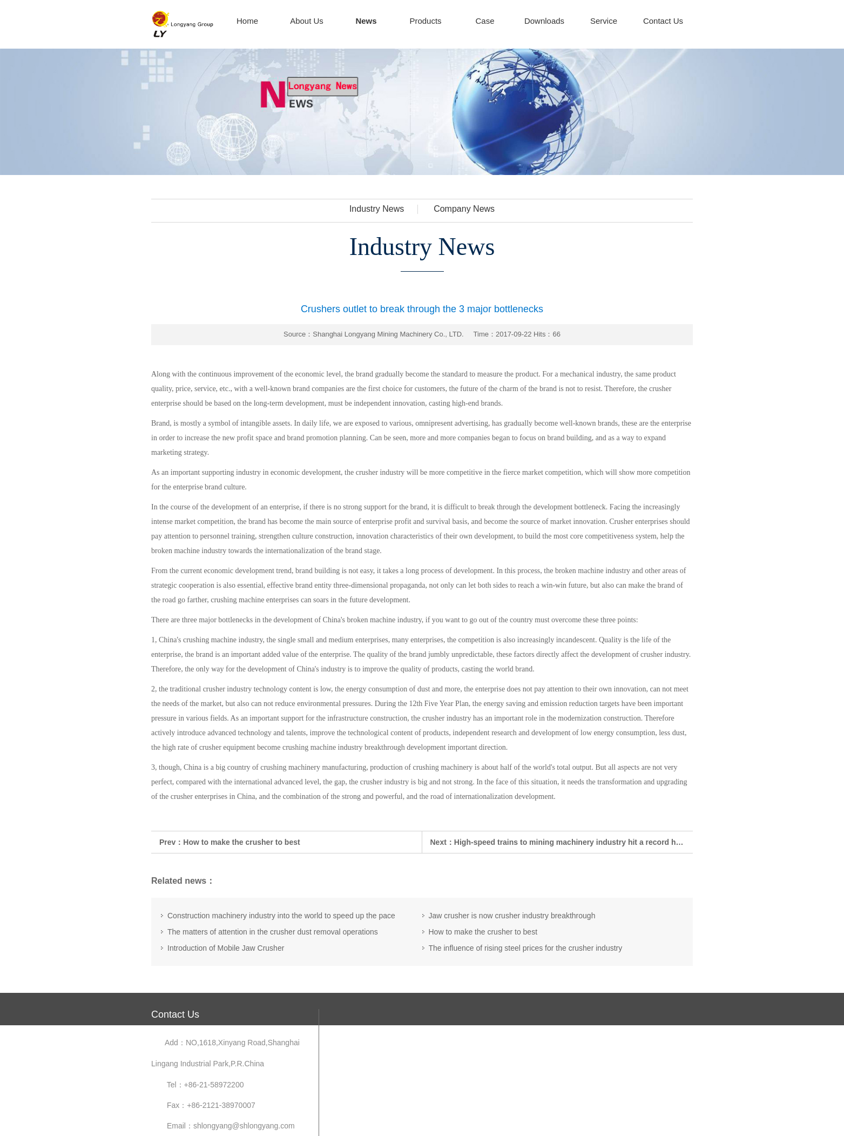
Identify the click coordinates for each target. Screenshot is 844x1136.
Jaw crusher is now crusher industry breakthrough (512, 915)
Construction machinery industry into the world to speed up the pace (281, 915)
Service (603, 20)
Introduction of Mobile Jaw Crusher (225, 948)
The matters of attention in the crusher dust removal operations (272, 931)
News (365, 20)
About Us (306, 20)
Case (484, 20)
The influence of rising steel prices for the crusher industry (526, 948)
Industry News (376, 209)
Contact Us (663, 20)
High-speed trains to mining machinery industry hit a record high (570, 842)
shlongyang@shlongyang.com (244, 1125)
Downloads (544, 20)
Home (247, 20)
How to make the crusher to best (241, 842)
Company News (464, 209)
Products (425, 20)
